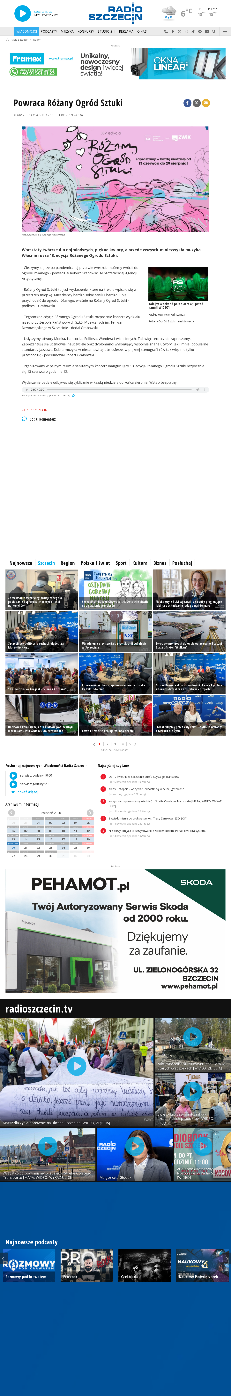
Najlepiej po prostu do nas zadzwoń (166, 31)
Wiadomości (27, 31)
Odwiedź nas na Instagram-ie (186, 31)
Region (37, 39)
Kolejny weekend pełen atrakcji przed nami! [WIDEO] (175, 306)
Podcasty (49, 31)
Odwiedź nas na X (179, 31)
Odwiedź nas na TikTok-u (193, 31)
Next (227, 1258)
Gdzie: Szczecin (35, 410)
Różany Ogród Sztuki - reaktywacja (171, 321)
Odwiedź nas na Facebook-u (172, 31)
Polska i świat (95, 562)
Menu (225, 31)
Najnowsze (20, 562)
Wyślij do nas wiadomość (207, 31)
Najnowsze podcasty (31, 1242)
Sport (121, 562)
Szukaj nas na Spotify (200, 31)
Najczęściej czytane (113, 765)
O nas (142, 31)
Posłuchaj (182, 562)
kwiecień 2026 (51, 813)
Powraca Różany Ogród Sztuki (68, 103)
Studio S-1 (106, 31)
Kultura (140, 562)
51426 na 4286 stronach (115, 750)
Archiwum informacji (22, 804)
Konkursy (86, 31)
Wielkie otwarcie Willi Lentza (166, 314)
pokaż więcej (24, 792)
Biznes (160, 562)
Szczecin (46, 562)
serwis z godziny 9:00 (28, 784)
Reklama (126, 31)
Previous (4, 1258)
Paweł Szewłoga (71, 115)
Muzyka (67, 31)
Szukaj (213, 31)
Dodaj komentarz (39, 419)
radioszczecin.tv (38, 1008)
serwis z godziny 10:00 (29, 776)
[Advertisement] (115, 458)
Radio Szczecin (17, 39)
